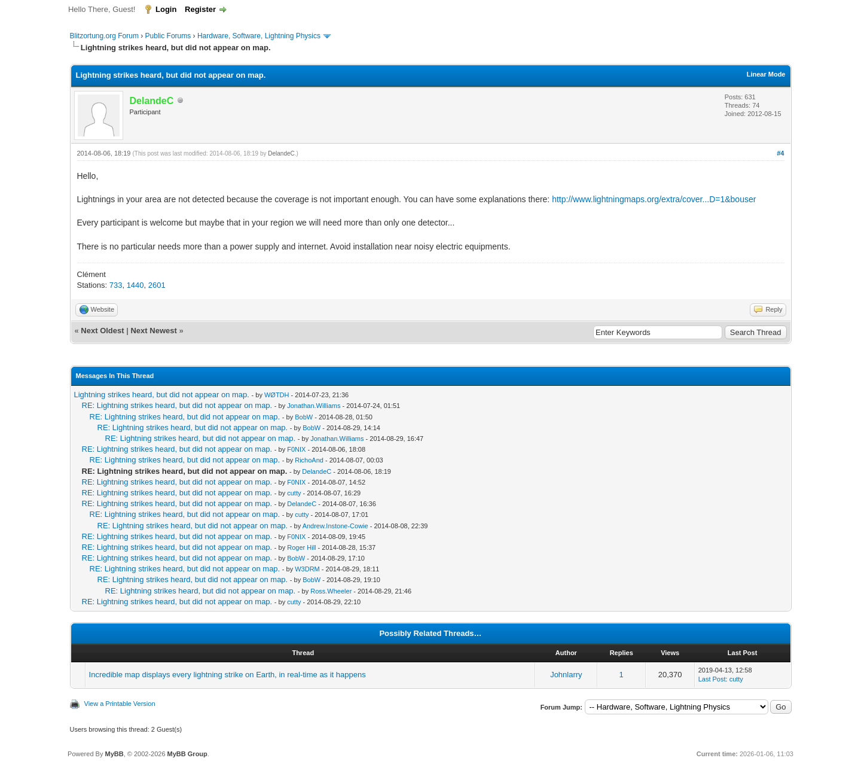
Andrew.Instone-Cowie (335, 525)
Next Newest (153, 330)
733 (116, 285)
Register (200, 9)
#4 (780, 153)
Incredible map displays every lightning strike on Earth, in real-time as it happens (227, 674)
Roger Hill (301, 547)
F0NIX (296, 449)
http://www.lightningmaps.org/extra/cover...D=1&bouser (654, 199)
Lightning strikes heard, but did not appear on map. (161, 394)
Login (165, 9)
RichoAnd (309, 460)
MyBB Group (187, 753)
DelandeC (281, 153)
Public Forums (168, 36)
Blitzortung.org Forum (104, 36)
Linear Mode (766, 74)
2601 (157, 285)
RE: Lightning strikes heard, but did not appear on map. (177, 405)
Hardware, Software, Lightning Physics (258, 36)
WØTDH (276, 394)
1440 (135, 285)
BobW (304, 417)
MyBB (114, 753)
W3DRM (307, 569)
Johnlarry (566, 674)
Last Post (712, 679)
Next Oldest (102, 330)
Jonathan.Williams (313, 405)
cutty (294, 493)
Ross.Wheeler (331, 591)
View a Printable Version (119, 703)
